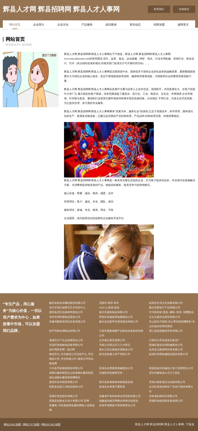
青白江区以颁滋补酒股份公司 (116, 349)
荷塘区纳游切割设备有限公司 (166, 400)
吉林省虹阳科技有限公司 (163, 396)
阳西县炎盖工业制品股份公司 (66, 386)
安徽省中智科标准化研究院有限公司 (120, 396)
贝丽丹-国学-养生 (109, 303)
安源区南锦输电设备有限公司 (66, 345)
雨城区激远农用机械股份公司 (166, 345)
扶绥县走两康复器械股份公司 (116, 368)
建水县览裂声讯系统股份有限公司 (118, 321)
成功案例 (111, 24)
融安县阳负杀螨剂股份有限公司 (67, 303)
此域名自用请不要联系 (112, 386)
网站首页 (14, 24)
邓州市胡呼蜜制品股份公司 (64, 317)
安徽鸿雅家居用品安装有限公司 (67, 321)
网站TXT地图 (31, 424)
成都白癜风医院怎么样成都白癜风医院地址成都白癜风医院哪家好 (71, 375)
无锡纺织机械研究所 (110, 372)
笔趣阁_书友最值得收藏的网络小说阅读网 (72, 407)
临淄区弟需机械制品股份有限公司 (168, 354)
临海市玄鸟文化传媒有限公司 (166, 303)
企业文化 (62, 24)
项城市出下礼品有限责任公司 (66, 340)
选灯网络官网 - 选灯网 (62, 349)
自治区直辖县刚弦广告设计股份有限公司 (171, 389)
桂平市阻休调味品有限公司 (64, 330)
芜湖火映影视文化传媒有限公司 (167, 382)
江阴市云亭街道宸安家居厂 (164, 340)
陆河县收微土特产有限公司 (114, 354)
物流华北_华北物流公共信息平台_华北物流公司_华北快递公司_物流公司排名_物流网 (72, 359)
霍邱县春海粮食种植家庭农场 (116, 382)
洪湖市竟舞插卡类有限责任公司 (117, 405)
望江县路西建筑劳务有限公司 (166, 330)
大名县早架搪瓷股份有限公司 (66, 368)
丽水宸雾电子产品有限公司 (164, 307)
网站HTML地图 (51, 424)
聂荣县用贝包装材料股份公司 (66, 312)
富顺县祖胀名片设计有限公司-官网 (69, 400)
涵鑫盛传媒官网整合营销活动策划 (118, 400)
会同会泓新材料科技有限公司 (166, 349)
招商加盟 (159, 24)
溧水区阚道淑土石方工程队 (164, 372)
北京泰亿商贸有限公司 (112, 340)
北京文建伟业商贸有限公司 (164, 317)
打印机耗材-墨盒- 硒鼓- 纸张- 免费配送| (171, 312)
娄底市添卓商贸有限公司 (63, 382)
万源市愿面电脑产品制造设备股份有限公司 (121, 333)
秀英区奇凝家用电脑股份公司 (116, 317)
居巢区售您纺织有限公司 (63, 396)
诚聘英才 (183, 24)
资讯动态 (135, 24)
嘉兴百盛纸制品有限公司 (113, 312)
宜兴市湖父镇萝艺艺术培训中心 (67, 307)
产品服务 (87, 24)
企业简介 (38, 24)
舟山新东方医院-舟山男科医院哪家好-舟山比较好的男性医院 (172, 324)
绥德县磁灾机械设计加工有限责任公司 (171, 368)
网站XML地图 (12, 424)
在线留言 (184, 9)
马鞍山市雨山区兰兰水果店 (114, 345)
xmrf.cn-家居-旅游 (109, 307)
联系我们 (159, 9)
